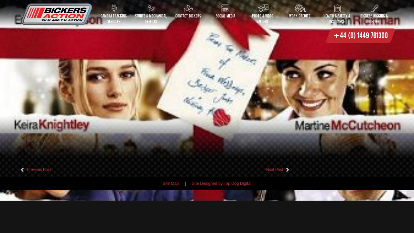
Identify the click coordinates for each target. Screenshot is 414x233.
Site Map (171, 183)
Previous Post (39, 169)
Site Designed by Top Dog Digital (221, 183)
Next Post (274, 169)
